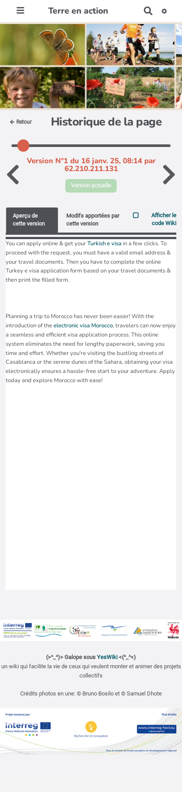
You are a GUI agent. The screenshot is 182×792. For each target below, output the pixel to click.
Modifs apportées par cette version (92, 219)
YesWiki (107, 657)
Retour (21, 122)
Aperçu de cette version (29, 219)
